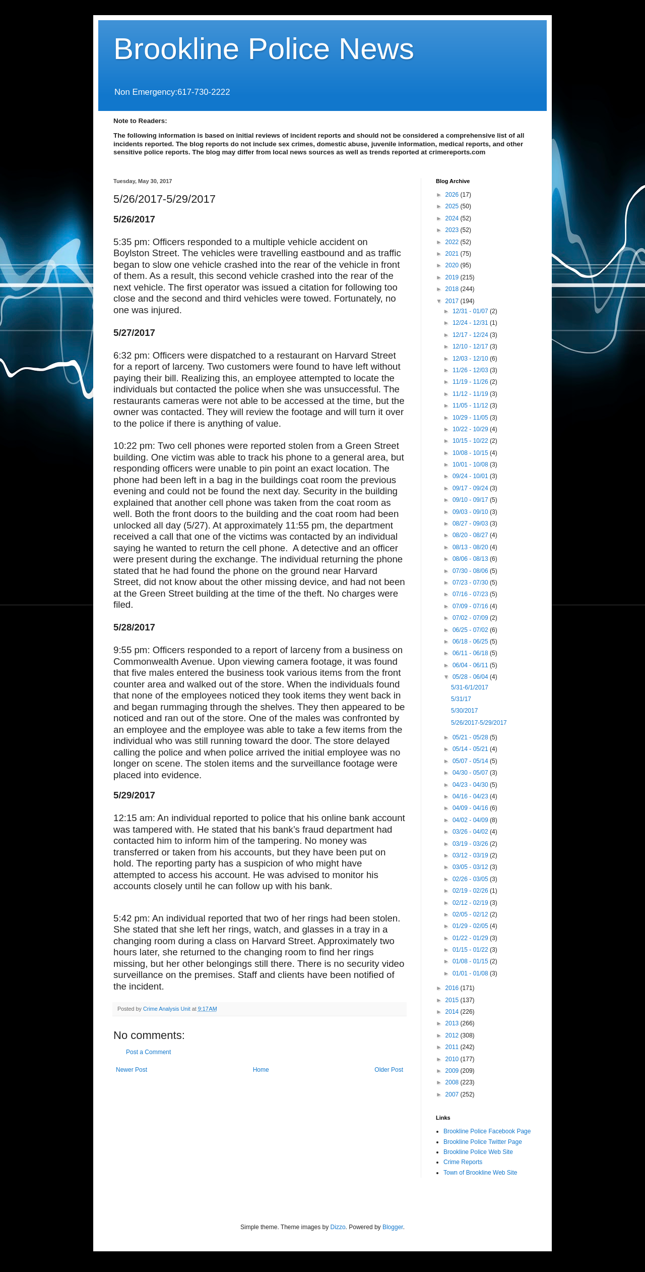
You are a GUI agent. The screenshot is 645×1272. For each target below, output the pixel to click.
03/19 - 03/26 (471, 843)
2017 (453, 301)
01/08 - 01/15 (471, 961)
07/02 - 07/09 (471, 617)
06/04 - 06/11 (471, 665)
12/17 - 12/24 (471, 334)
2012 (453, 1035)
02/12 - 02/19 (471, 902)
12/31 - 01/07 (471, 311)
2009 (453, 1070)
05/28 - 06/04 (471, 676)
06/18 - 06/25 (471, 641)
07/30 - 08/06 (471, 570)
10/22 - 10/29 (471, 429)
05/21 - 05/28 (471, 737)
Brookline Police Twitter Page (482, 1141)
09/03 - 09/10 (471, 511)
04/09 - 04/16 (471, 808)
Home (261, 1069)
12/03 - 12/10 (471, 358)
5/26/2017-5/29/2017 (479, 722)
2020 (453, 265)
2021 (453, 253)
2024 (453, 218)
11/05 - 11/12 (471, 405)
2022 (453, 242)
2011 (453, 1047)
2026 (453, 194)
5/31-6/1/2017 (469, 687)
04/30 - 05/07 (471, 772)
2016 (453, 988)
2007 (453, 1094)
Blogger (392, 1227)
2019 (453, 277)
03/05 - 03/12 (471, 867)
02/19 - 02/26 (471, 890)
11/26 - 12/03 (471, 370)
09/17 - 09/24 (471, 488)
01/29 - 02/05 (471, 926)
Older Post (388, 1069)
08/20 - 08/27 (471, 535)
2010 (453, 1059)
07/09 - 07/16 (471, 606)
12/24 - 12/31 (471, 322)
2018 (453, 289)
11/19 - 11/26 (471, 381)
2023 (453, 230)
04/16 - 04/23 (471, 796)
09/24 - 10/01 (471, 476)
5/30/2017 (464, 710)
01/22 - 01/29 (471, 938)
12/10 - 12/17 (471, 346)
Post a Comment (148, 1052)
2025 (453, 206)
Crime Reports (462, 1162)
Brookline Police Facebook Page (487, 1131)
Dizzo (338, 1227)
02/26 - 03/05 (471, 879)
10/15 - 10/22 (471, 440)
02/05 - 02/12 (471, 914)
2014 (453, 1011)
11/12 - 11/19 (471, 393)
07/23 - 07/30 (471, 582)
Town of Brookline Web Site (480, 1172)
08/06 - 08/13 (471, 558)
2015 (453, 1000)
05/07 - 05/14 (471, 761)
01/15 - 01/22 (471, 949)
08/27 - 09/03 (471, 523)
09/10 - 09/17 (471, 499)
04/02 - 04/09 (471, 820)
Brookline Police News (263, 49)
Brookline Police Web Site (478, 1151)
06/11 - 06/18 (471, 653)
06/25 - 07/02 (471, 629)
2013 (453, 1023)
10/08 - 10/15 (471, 452)
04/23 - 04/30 (471, 784)
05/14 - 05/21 (471, 749)
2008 (453, 1082)
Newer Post (131, 1069)
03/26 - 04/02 (471, 831)
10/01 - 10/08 (471, 464)
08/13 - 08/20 (471, 547)
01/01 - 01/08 (471, 973)
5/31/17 (461, 699)
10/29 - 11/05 (471, 417)
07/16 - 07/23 (471, 594)
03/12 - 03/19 (471, 855)
